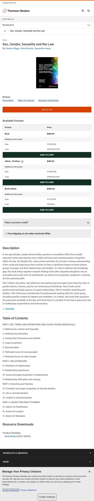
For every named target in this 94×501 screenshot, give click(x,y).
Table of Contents (26, 100)
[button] (10, 2)
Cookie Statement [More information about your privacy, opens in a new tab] (11, 490)
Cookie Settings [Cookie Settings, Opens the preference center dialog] (47, 497)
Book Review (11, 436)
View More (9, 308)
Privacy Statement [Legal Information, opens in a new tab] (28, 490)
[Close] (89, 471)
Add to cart (47, 155)
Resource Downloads (48, 100)
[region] (47, 484)
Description (8, 100)
